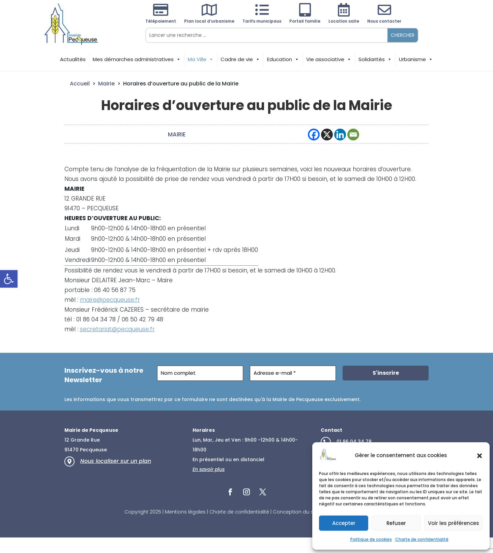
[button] (9, 279)
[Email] (353, 134)
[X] (327, 134)
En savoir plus (209, 469)
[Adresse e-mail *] (293, 373)
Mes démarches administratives (137, 59)
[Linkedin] (340, 134)
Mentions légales (185, 511)
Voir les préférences (453, 523)
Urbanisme (416, 59)
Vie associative (328, 59)
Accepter (343, 523)
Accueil (80, 83)
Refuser (396, 523)
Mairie (106, 83)
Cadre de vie (240, 59)
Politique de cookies (371, 539)
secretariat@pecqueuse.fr (117, 329)
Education (283, 59)
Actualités (73, 59)
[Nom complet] (200, 373)
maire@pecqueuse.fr (110, 300)
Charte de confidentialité (421, 539)
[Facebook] (314, 134)
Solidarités (375, 59)
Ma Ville (200, 59)
